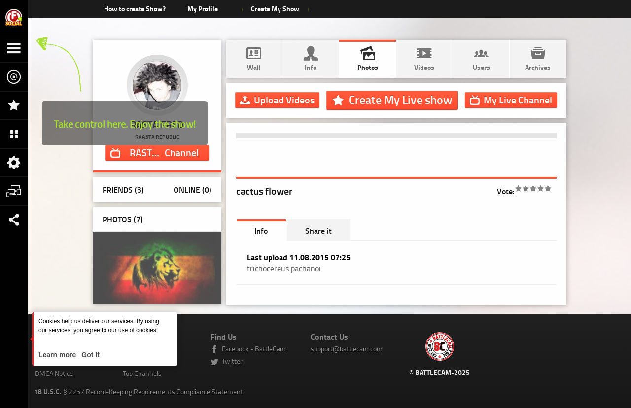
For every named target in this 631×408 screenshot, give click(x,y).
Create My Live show (400, 99)
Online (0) (192, 189)
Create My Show (275, 8)
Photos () (123, 219)
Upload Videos (284, 99)
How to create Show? (135, 8)
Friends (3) (123, 189)
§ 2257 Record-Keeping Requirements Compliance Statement (138, 391)
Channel (164, 152)
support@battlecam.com (347, 348)
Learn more (58, 355)
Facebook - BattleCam (254, 348)
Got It (89, 355)
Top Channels (142, 373)
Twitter (232, 361)
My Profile (202, 8)
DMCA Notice (54, 373)
